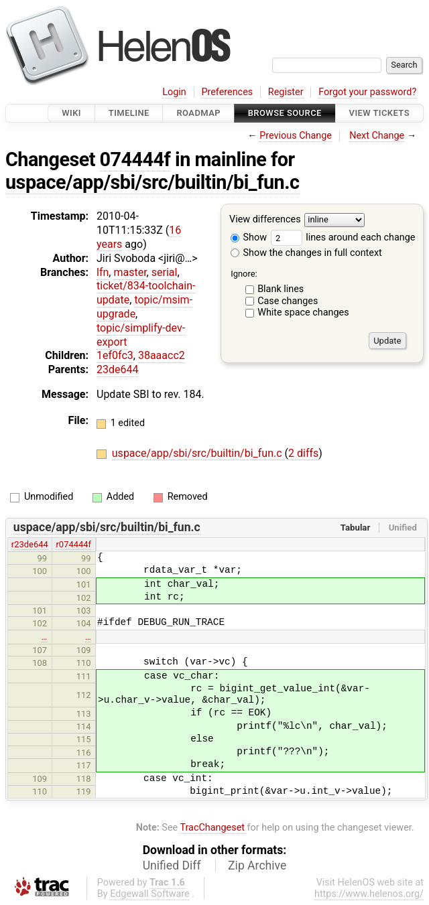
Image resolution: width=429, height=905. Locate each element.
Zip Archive (257, 865)
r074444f (73, 544)
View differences (265, 220)
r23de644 (29, 544)
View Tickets (379, 113)
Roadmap (198, 113)
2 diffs (303, 453)
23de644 (117, 369)
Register (286, 92)
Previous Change (295, 135)
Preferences (227, 92)
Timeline (129, 113)
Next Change (376, 135)
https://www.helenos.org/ (369, 894)
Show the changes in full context (306, 253)
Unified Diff (172, 865)
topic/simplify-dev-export (141, 335)
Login (174, 92)
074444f (135, 159)
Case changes (287, 301)
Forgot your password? (367, 92)
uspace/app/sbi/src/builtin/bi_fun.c (152, 182)
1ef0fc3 (115, 355)
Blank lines (280, 289)
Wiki (71, 113)
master (129, 272)
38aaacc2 (161, 355)
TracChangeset (212, 827)
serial (164, 272)
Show (249, 237)
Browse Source (285, 113)
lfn (103, 272)
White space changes (303, 312)
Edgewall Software (150, 894)
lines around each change (343, 237)
